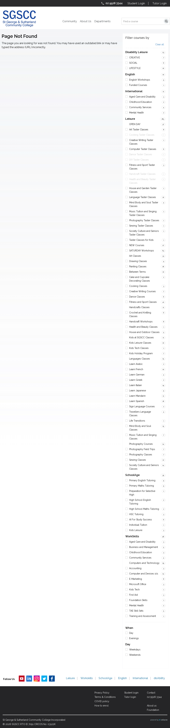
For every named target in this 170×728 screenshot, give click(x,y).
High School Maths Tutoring (144, 509)
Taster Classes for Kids (141, 240)
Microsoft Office (137, 584)
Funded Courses (138, 85)
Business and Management (143, 547)
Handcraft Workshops (141, 321)
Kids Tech (134, 589)
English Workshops (139, 79)
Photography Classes (140, 454)
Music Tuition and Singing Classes (143, 437)
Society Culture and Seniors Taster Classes (144, 233)
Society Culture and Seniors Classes (144, 467)
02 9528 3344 (114, 3)
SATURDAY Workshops (141, 250)
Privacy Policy (101, 692)
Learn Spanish (136, 401)
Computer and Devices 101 (143, 573)
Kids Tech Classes (139, 348)
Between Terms (137, 271)
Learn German (136, 374)
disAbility (159, 678)
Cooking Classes (138, 286)
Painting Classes (137, 266)
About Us (85, 21)
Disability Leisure (136, 52)
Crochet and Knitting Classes (140, 314)
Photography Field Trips (142, 449)
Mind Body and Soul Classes (140, 428)
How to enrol (101, 705)
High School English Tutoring (140, 502)
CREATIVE (134, 57)
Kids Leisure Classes (140, 342)
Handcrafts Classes (139, 307)
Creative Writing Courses (142, 291)
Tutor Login (159, 3)
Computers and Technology (144, 563)
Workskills (87, 678)
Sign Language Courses (142, 406)
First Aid (133, 595)
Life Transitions (137, 420)
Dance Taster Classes (140, 154)
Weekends (135, 655)
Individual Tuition (138, 525)
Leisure (130, 118)
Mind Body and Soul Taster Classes (143, 204)
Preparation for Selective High (142, 493)
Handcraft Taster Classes (142, 174)
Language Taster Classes (142, 197)
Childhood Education (140, 102)
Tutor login (130, 697)
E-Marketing (135, 579)
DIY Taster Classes (139, 159)
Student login (131, 692)
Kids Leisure (135, 530)
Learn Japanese (137, 390)
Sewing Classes (137, 460)
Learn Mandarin (137, 396)
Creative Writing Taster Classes (141, 142)
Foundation (153, 710)
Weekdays (134, 649)
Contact (151, 692)
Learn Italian (135, 385)
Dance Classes (137, 296)
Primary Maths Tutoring (141, 485)
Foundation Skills (138, 600)
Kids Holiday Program (141, 353)
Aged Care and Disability (142, 96)
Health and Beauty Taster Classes (142, 181)
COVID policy (101, 701)
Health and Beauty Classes (143, 327)
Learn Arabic (136, 364)
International (133, 91)
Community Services (140, 107)
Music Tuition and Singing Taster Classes (143, 213)
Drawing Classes (138, 261)
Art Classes (135, 256)
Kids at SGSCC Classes (141, 337)
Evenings (134, 638)
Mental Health (136, 112)
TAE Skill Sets (136, 610)
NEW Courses (136, 245)
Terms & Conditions (105, 697)
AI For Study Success (140, 519)
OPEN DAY (134, 124)
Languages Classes (139, 358)
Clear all (159, 44)
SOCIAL (133, 63)
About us (152, 705)
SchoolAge (132, 475)
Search (167, 21)
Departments (102, 21)
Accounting (135, 568)
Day (131, 633)
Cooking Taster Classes (141, 134)
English (130, 74)
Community (69, 21)
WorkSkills (132, 536)
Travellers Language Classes (140, 413)
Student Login (136, 3)
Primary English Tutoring (142, 480)
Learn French (136, 369)
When (129, 627)
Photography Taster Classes (144, 220)
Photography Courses (141, 444)
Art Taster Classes (138, 129)
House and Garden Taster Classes (143, 190)
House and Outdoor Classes (144, 332)
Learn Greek (135, 380)
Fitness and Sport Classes (143, 302)
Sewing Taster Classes (141, 225)
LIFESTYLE (135, 68)
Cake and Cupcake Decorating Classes (139, 279)
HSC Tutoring (136, 514)
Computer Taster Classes (142, 149)
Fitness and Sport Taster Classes (142, 167)
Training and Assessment (142, 616)
